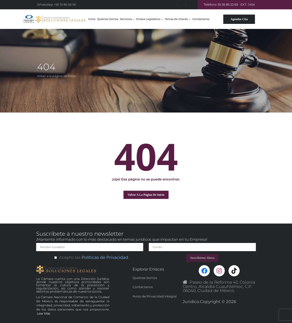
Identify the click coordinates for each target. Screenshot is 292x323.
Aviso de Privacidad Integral (155, 296)
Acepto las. (89, 257)
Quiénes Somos (107, 19)
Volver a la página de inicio (56, 76)
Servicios (126, 19)
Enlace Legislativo (148, 19)
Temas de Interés (176, 19)
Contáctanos (200, 19)
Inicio (92, 19)
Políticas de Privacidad (104, 257)
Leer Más (43, 313)
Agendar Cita (239, 19)
